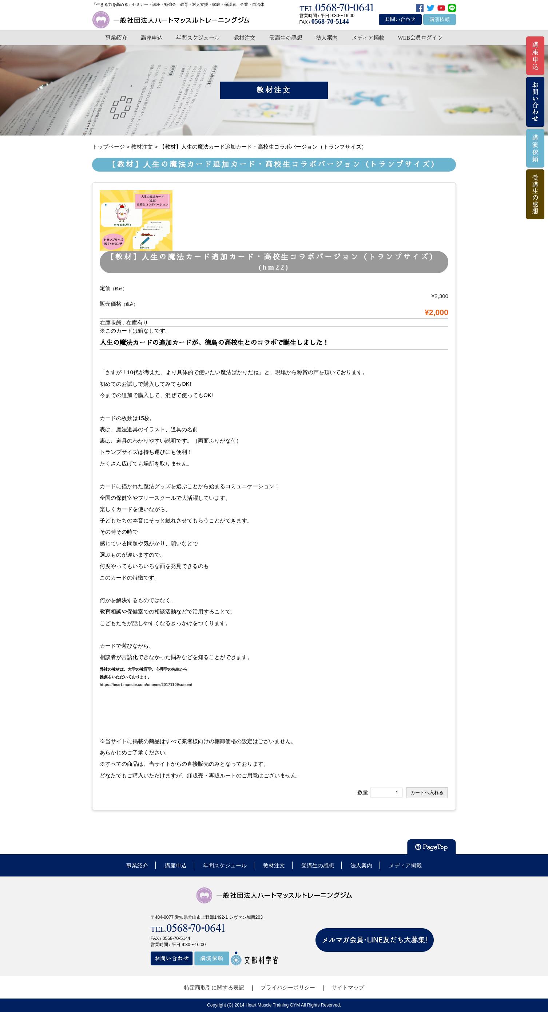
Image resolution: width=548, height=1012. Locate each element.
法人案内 (327, 38)
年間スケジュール (198, 38)
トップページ (108, 147)
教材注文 (244, 38)
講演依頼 (439, 19)
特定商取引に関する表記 (214, 987)
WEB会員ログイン (420, 38)
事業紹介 (116, 38)
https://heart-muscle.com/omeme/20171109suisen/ (146, 684)
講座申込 (152, 38)
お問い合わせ (400, 19)
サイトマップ (347, 987)
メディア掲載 (368, 38)
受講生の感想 (285, 38)
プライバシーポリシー (288, 987)
